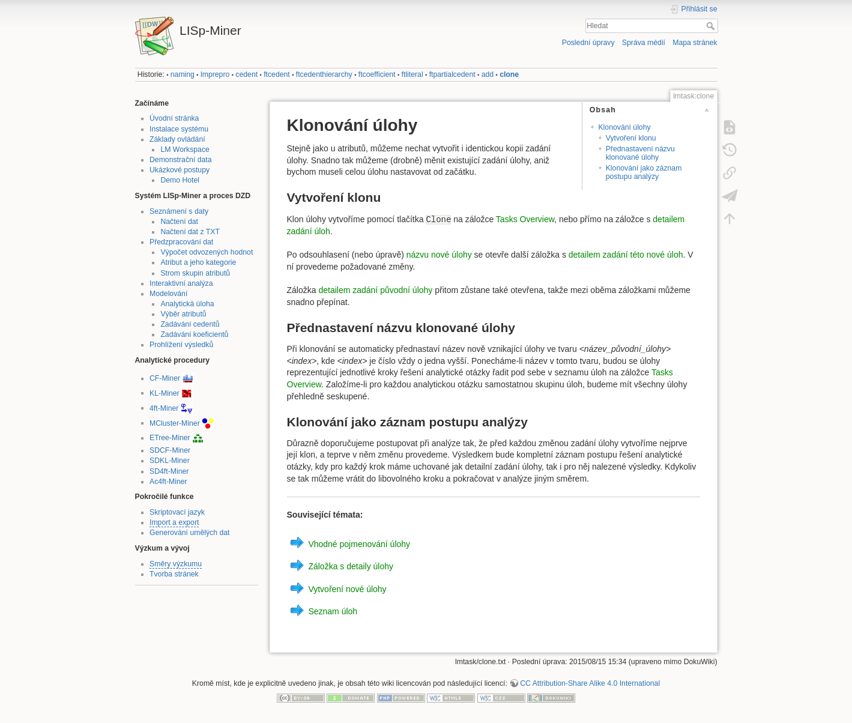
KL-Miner (165, 393)
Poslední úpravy (588, 42)
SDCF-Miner (170, 450)
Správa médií (643, 42)
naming (183, 74)
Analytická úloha (187, 304)
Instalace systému (179, 129)
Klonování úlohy (624, 127)
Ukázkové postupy (180, 170)
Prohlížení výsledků (181, 344)
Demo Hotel (179, 180)
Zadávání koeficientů (194, 334)
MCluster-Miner (175, 423)
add (488, 74)
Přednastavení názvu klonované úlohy (640, 153)
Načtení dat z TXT (190, 232)
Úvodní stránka (174, 118)
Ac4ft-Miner (168, 481)
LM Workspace (184, 149)
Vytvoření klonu (631, 138)
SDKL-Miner (170, 460)
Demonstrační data (181, 160)
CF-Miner (165, 378)
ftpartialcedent (452, 74)
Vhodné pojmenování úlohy (359, 543)
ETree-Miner (170, 438)
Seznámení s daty (179, 211)
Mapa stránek (694, 42)
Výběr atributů (183, 314)
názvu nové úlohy (439, 254)
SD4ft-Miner (169, 471)
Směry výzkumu (176, 564)
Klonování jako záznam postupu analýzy (644, 172)
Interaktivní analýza (181, 283)
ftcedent (277, 74)
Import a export (174, 522)
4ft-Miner (164, 408)
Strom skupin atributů (195, 273)
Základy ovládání (177, 139)
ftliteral (412, 74)
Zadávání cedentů (189, 324)
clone (509, 74)
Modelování (168, 293)
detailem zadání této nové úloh (626, 254)
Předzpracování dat (181, 242)
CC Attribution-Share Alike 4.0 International (590, 683)
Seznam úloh (332, 611)
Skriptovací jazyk (177, 512)
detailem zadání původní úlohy (375, 290)
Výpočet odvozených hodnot (206, 252)
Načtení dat (179, 221)
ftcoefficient (377, 74)
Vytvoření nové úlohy (347, 588)
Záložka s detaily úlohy (350, 566)
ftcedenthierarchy (324, 74)
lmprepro (215, 74)
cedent (246, 74)
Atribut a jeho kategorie (198, 262)
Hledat (712, 26)
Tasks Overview (525, 219)
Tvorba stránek (174, 574)
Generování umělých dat (189, 532)
